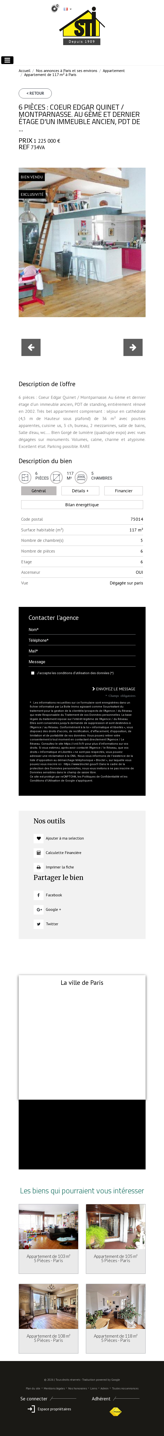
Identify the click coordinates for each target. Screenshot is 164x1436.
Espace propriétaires (48, 1408)
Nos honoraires (77, 1388)
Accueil (24, 70)
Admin (105, 1388)
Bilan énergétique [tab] (82, 504)
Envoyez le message (113, 688)
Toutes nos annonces (125, 1388)
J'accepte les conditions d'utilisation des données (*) (75, 673)
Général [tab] (39, 491)
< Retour (35, 93)
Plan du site (33, 1388)
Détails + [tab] (80, 491)
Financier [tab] (123, 491)
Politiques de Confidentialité (100, 776)
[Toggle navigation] (7, 60)
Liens (93, 1388)
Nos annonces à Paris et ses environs (66, 70)
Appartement (114, 70)
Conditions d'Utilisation (45, 780)
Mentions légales (54, 1388)
